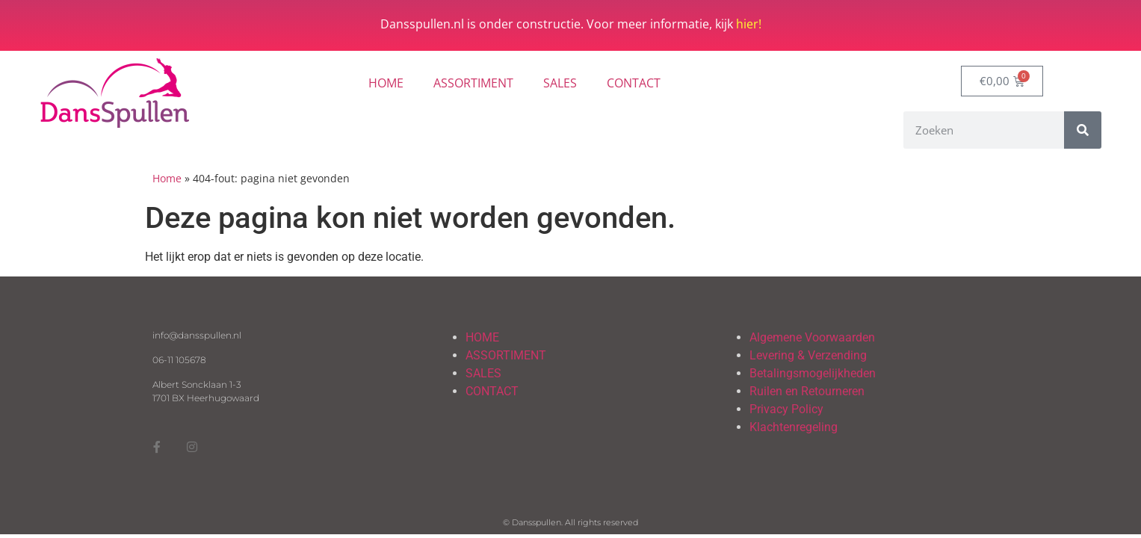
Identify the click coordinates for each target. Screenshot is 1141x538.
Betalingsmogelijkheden (812, 373)
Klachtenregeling (793, 427)
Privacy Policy (786, 409)
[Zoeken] (1082, 130)
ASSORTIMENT (473, 83)
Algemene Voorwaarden (812, 337)
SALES (560, 83)
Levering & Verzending (808, 355)
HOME (385, 83)
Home (167, 178)
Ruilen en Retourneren (807, 391)
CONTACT (634, 83)
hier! (748, 24)
